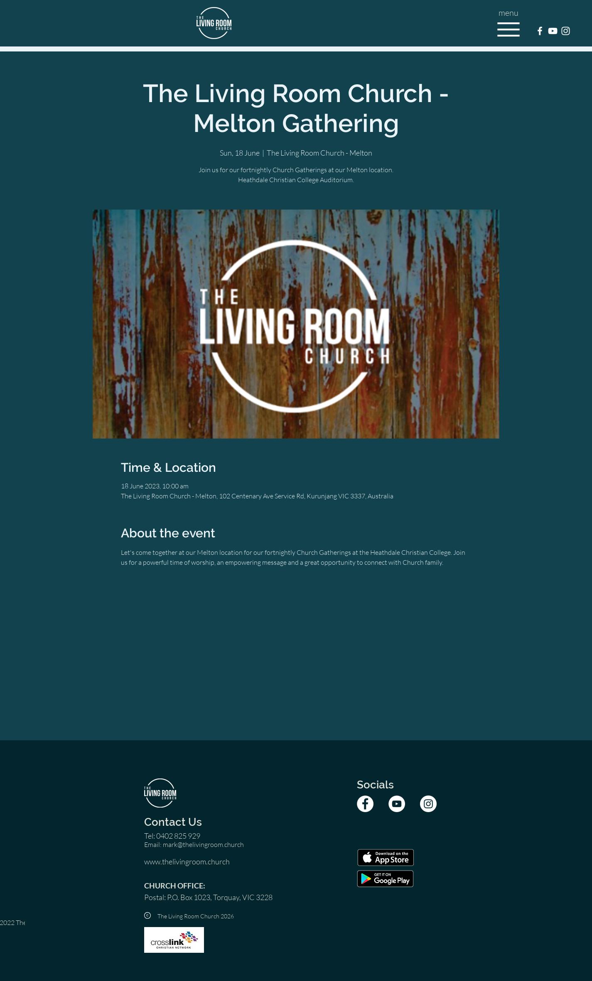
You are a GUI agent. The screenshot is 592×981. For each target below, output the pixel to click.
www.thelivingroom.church (187, 861)
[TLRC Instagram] (565, 31)
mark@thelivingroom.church (203, 844)
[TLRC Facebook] (539, 31)
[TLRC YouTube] (552, 31)
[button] (508, 29)
